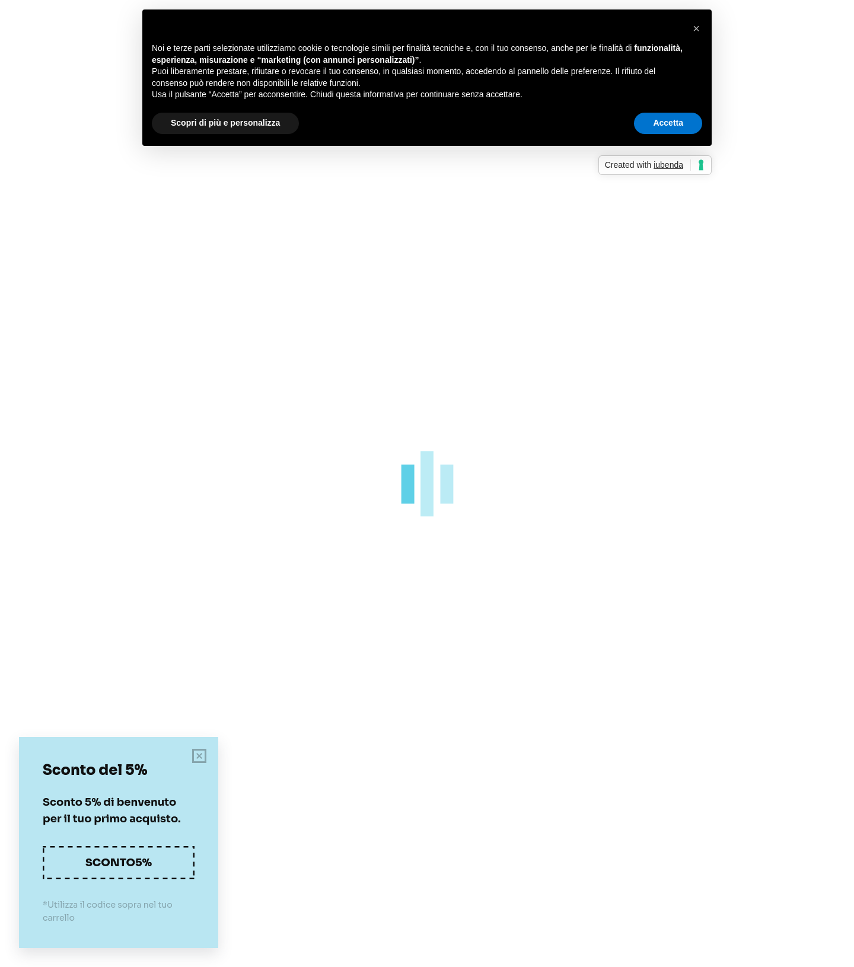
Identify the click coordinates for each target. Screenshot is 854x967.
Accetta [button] (668, 122)
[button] (696, 28)
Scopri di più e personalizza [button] (225, 122)
